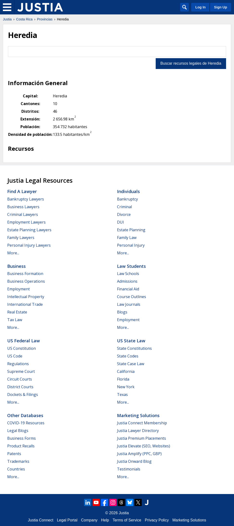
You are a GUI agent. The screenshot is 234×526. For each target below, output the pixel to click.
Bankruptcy (127, 199)
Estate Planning (131, 229)
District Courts (20, 386)
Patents (14, 453)
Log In (200, 7)
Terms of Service (127, 520)
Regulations (18, 363)
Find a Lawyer (22, 191)
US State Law (131, 341)
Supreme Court (21, 371)
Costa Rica (24, 19)
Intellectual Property (25, 296)
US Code (14, 356)
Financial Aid (128, 289)
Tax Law (14, 319)
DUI (120, 222)
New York (126, 386)
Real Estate (17, 312)
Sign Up (220, 7)
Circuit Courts (19, 379)
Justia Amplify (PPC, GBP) (139, 453)
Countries (16, 469)
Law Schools (128, 273)
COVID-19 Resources (25, 423)
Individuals (128, 191)
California (126, 371)
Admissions (127, 281)
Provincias (45, 19)
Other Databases (25, 415)
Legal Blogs (17, 430)
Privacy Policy (157, 520)
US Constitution (21, 348)
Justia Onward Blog (134, 461)
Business (16, 266)
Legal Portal (67, 520)
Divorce (124, 214)
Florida (123, 379)
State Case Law (130, 363)
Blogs (122, 312)
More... (13, 253)
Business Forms (21, 438)
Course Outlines (131, 296)
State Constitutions (134, 348)
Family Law (126, 237)
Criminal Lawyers (22, 214)
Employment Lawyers (26, 222)
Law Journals (128, 304)
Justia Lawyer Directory (138, 430)
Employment (18, 289)
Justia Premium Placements (141, 438)
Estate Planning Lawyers (29, 229)
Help (105, 520)
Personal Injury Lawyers (29, 245)
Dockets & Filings (22, 394)
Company (89, 520)
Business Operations (26, 281)
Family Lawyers (20, 237)
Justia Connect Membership (142, 423)
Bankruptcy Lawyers (25, 199)
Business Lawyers (23, 206)
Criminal (124, 206)
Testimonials (128, 469)
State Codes (127, 356)
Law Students (131, 266)
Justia (7, 19)
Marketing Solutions (138, 415)
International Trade (25, 304)
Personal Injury (131, 245)
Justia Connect (40, 520)
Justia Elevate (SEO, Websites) (143, 446)
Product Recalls (21, 446)
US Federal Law (23, 341)
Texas (122, 394)
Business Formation (25, 273)
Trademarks (18, 461)
